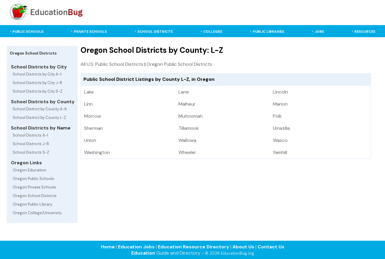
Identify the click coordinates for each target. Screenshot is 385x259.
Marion (280, 104)
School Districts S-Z (31, 152)
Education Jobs (136, 247)
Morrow (92, 116)
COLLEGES (212, 31)
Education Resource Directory (193, 247)
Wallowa (187, 140)
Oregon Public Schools (33, 178)
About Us (243, 247)
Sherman (93, 128)
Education (143, 253)
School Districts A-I (30, 135)
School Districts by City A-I (37, 74)
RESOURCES (364, 31)
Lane (183, 92)
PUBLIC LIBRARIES (268, 31)
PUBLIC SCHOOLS (27, 31)
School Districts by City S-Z (38, 91)
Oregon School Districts (35, 195)
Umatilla (281, 128)
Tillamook (188, 128)
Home (108, 247)
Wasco (280, 140)
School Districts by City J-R (37, 82)
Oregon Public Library (32, 204)
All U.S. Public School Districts (112, 64)
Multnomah (190, 116)
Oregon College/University (37, 212)
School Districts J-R (31, 143)
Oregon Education (29, 170)
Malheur (187, 104)
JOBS (319, 31)
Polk (277, 116)
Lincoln (280, 92)
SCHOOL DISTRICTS (155, 31)
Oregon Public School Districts (179, 64)
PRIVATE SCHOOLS (90, 31)
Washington (97, 152)
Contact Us (271, 247)
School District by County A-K (40, 109)
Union (90, 140)
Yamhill (280, 152)
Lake (89, 92)
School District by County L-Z (39, 117)
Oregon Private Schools (34, 187)
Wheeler (187, 152)
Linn (88, 104)
